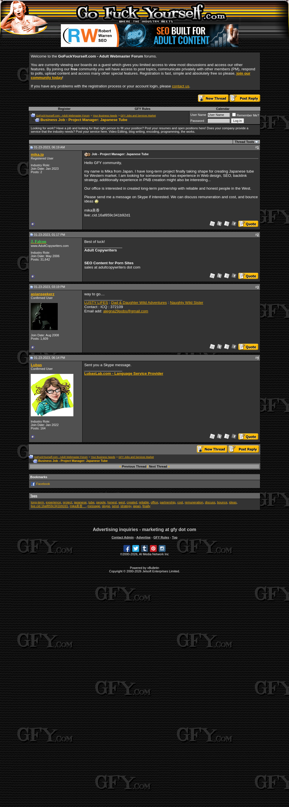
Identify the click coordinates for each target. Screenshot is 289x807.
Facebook (43, 484)
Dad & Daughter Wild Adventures (139, 302)
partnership (168, 502)
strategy (125, 506)
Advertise (143, 537)
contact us (180, 86)
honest (112, 502)
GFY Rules (142, 108)
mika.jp (37, 154)
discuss (210, 502)
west (122, 502)
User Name (198, 114)
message (94, 506)
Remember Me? (245, 115)
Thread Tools (244, 142)
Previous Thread (134, 466)
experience (53, 502)
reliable (144, 502)
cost (180, 502)
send (115, 506)
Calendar (223, 108)
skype (106, 506)
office (154, 502)
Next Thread (158, 466)
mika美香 (78, 506)
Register (64, 108)
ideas (232, 502)
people (101, 502)
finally (146, 506)
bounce (222, 502)
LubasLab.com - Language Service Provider (123, 373)
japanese (80, 502)
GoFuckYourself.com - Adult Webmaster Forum (63, 115)
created (132, 502)
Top (174, 537)
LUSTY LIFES (96, 302)
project (67, 502)
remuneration (194, 502)
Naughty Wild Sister (186, 302)
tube (91, 502)
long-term (37, 502)
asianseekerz (42, 294)
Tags (33, 495)
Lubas (36, 365)
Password (197, 120)
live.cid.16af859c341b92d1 (49, 506)
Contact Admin (123, 537)
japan (137, 506)
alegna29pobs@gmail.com (125, 311)
